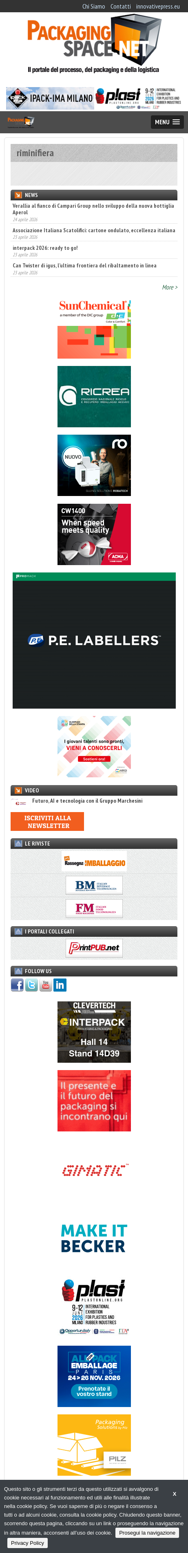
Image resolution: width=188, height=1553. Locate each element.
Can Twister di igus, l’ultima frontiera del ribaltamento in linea (85, 265)
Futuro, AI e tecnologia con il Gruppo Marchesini (76, 801)
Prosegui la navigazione (147, 1533)
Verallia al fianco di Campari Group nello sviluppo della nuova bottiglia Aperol (93, 208)
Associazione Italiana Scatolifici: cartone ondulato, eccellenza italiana (94, 230)
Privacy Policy (27, 1543)
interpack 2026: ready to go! (45, 248)
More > (169, 287)
